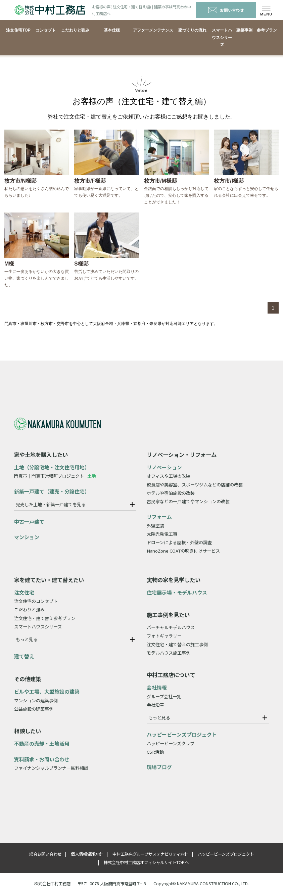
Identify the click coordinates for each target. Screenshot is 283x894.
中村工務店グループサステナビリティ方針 (150, 854)
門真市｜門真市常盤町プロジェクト (55, 476)
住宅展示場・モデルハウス (177, 592)
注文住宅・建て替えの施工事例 (177, 644)
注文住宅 (24, 592)
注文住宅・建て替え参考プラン (44, 618)
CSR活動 (155, 752)
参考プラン (267, 30)
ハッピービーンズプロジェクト (182, 734)
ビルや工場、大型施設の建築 (47, 691)
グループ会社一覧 (164, 696)
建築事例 (244, 30)
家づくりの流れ (192, 30)
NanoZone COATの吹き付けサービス (183, 551)
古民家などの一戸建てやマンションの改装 (188, 501)
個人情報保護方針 (87, 854)
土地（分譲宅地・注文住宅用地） (52, 467)
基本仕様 (112, 30)
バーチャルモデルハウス (171, 627)
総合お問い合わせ (45, 854)
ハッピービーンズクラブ (170, 743)
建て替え (24, 656)
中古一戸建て (29, 521)
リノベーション (164, 467)
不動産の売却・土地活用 (41, 743)
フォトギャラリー (164, 635)
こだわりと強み (75, 30)
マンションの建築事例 (36, 700)
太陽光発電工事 (162, 534)
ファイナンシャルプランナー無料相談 (51, 768)
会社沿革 (155, 705)
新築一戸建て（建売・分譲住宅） (52, 491)
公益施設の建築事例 (33, 709)
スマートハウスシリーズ (222, 37)
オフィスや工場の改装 (168, 476)
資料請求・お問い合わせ (41, 759)
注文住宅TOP (18, 30)
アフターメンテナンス (153, 30)
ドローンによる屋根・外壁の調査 (179, 542)
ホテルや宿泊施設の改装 (171, 493)
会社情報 (157, 687)
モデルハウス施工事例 (168, 653)
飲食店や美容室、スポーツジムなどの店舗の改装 (195, 484)
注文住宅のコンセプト (36, 601)
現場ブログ (159, 766)
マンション (26, 536)
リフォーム (159, 516)
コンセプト (46, 30)
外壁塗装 (155, 525)
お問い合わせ (226, 10)
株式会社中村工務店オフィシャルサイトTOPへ (146, 862)
